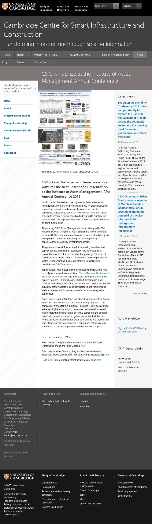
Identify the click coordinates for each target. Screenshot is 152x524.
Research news (126, 482)
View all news (139, 293)
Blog (4, 62)
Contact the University (15, 494)
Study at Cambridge (46, 8)
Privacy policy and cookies (17, 504)
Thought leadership (79, 55)
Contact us (40, 62)
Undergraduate (49, 482)
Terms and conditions (14, 511)
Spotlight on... (125, 495)
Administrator (62, 171)
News (140, 55)
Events (20, 62)
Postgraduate (48, 487)
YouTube (122, 371)
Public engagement (127, 491)
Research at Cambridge (81, 8)
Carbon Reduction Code (115, 55)
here (71, 337)
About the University (63, 8)
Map (82, 499)
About (20, 55)
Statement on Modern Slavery (19, 507)
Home (7, 55)
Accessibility (10, 497)
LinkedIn (122, 362)
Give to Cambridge (89, 490)
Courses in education (52, 507)
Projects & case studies (46, 55)
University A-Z (11, 514)
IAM (62, 205)
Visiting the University (91, 503)
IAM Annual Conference (96, 273)
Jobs (82, 495)
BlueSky (136, 362)
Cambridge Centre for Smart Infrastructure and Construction (18, 90)
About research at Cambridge (133, 487)
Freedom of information (15, 501)
